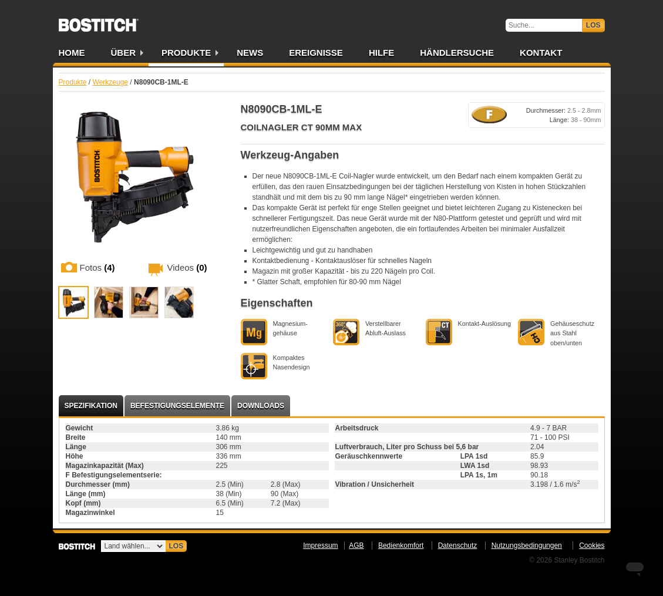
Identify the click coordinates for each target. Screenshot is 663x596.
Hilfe (381, 53)
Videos (187, 267)
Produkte (186, 53)
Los (593, 25)
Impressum (320, 545)
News (250, 53)
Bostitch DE (99, 21)
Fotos (97, 267)
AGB (356, 545)
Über (123, 53)
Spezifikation (91, 406)
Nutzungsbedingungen (527, 545)
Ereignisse (316, 53)
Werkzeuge (110, 82)
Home (72, 53)
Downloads (260, 406)
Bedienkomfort (400, 545)
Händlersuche (457, 53)
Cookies (591, 545)
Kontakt (541, 53)
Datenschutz (457, 545)
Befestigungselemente (177, 406)
